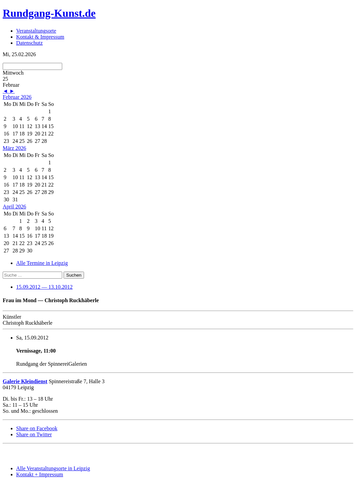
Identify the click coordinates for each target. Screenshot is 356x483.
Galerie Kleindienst (25, 381)
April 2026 (14, 206)
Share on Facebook (36, 428)
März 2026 (14, 148)
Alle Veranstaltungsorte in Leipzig (53, 468)
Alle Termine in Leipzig (42, 263)
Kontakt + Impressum (39, 474)
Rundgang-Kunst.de (49, 13)
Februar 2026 (17, 97)
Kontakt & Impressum (40, 37)
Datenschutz (29, 43)
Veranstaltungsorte (36, 31)
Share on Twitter (34, 434)
